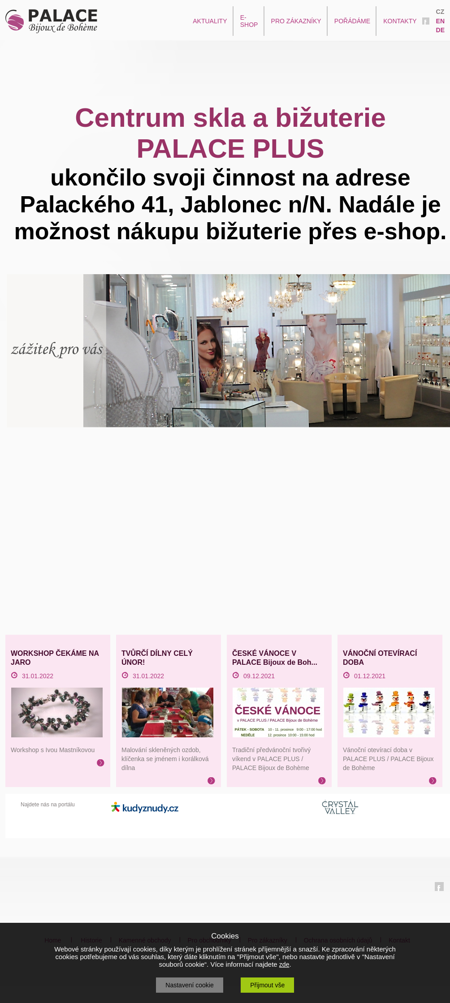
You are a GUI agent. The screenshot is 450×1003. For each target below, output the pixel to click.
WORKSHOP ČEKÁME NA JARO (55, 658)
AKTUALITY (210, 21)
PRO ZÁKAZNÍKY (296, 21)
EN (440, 21)
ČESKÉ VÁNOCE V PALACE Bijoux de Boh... (274, 658)
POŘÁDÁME (352, 21)
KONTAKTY (399, 21)
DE (440, 30)
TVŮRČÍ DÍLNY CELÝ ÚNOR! (157, 658)
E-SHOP (249, 21)
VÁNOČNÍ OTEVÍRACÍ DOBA (380, 658)
